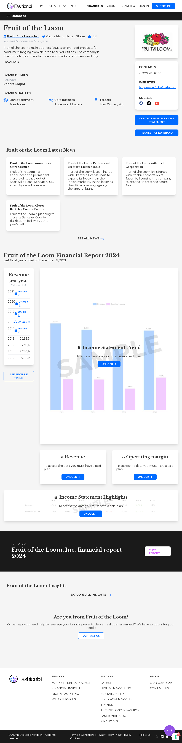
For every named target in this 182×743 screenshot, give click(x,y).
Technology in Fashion (120, 710)
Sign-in (143, 6)
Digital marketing (116, 688)
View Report (154, 551)
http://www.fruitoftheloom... (157, 87)
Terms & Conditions (82, 734)
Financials (95, 6)
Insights (76, 6)
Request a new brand (157, 132)
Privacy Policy (105, 734)
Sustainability (113, 694)
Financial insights (67, 688)
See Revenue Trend (19, 376)
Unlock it (22, 293)
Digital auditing (65, 694)
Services (57, 6)
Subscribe (163, 6)
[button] (169, 730)
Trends (107, 705)
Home (41, 6)
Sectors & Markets (116, 699)
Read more (11, 61)
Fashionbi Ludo (113, 716)
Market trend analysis (71, 682)
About (111, 6)
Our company (161, 682)
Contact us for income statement (156, 120)
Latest (106, 682)
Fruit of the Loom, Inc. (23, 36)
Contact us (91, 635)
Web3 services (64, 699)
